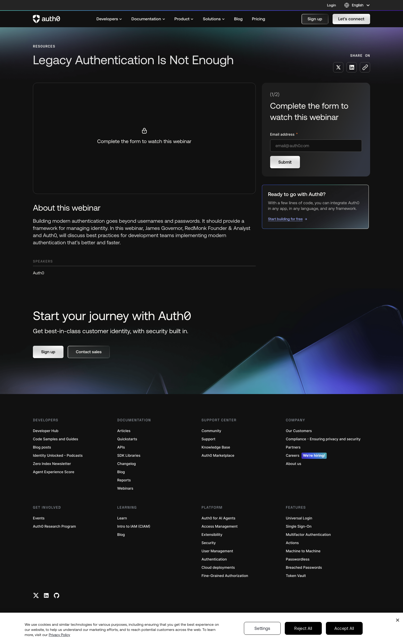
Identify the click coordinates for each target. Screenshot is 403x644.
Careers (306, 456)
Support (208, 439)
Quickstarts (127, 439)
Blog (121, 472)
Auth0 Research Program (54, 526)
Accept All (344, 628)
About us (293, 464)
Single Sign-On (299, 526)
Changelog (126, 464)
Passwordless (297, 559)
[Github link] (56, 595)
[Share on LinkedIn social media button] (351, 67)
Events (38, 518)
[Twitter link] (36, 595)
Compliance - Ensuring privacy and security (323, 439)
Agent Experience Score (53, 472)
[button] (314, 19)
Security (209, 543)
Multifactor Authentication (308, 535)
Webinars (125, 488)
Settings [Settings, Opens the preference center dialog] (262, 628)
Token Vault (296, 576)
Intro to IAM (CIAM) (133, 526)
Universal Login (299, 518)
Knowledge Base (216, 447)
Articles (123, 431)
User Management (217, 551)
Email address (283, 134)
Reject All (303, 628)
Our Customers (299, 431)
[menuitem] (109, 19)
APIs (121, 447)
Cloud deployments (218, 567)
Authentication (214, 559)
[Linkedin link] (46, 595)
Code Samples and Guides (55, 439)
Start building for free (285, 219)
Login (331, 5)
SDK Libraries (128, 455)
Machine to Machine (303, 551)
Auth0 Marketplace (218, 455)
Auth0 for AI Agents (218, 518)
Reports (124, 480)
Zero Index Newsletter (52, 464)
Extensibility (212, 535)
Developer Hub (45, 431)
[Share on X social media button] (338, 67)
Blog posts (42, 447)
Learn (122, 518)
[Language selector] (357, 5)
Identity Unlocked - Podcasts (58, 455)
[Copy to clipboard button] (365, 67)
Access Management (219, 526)
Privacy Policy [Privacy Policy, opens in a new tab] (59, 635)
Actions (292, 543)
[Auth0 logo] (46, 19)
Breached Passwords (304, 567)
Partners (293, 447)
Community (211, 431)
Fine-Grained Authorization (225, 576)
